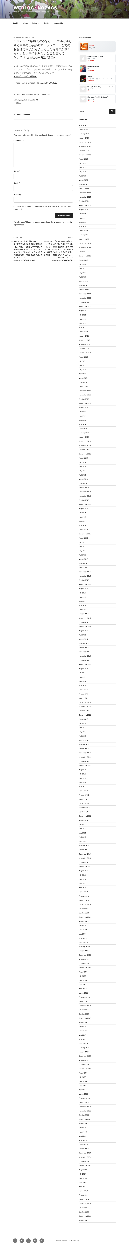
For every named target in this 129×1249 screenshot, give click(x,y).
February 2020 (84, 436)
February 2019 (84, 486)
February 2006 (84, 1101)
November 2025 (85, 149)
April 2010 (82, 890)
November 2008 (85, 962)
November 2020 (85, 398)
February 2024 (84, 238)
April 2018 (82, 528)
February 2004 (84, 1198)
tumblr (15, 23)
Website (17, 194)
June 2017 (82, 549)
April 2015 (82, 638)
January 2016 (84, 617)
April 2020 (82, 427)
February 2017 (84, 566)
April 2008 (83, 991)
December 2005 (85, 1109)
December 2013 (85, 705)
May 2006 (82, 1088)
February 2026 (84, 137)
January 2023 (84, 292)
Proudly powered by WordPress (67, 1243)
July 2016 (82, 596)
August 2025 (83, 162)
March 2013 (83, 743)
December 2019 (85, 444)
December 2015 (85, 621)
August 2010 (83, 873)
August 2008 (83, 975)
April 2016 (82, 608)
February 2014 (84, 697)
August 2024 (83, 212)
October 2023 (84, 254)
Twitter (26, 114)
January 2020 (84, 440)
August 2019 (83, 461)
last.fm (46, 23)
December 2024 (85, 195)
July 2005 (82, 1130)
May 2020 (82, 423)
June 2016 (82, 600)
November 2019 (85, 448)
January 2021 (83, 389)
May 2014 (82, 684)
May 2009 (82, 937)
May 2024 (82, 225)
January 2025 (84, 191)
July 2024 (82, 216)
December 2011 (84, 806)
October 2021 (84, 351)
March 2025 (83, 183)
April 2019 (82, 478)
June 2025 (82, 170)
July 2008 (82, 979)
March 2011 (83, 844)
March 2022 (83, 334)
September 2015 (85, 629)
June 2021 (82, 368)
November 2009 (85, 911)
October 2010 (84, 865)
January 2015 (84, 650)
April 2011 (82, 840)
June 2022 (82, 322)
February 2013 (84, 747)
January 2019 (84, 490)
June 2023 (82, 271)
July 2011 (82, 827)
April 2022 (82, 330)
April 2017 (82, 558)
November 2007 (85, 1012)
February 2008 (84, 1000)
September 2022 (85, 309)
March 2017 (83, 562)
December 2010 (85, 857)
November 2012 (85, 760)
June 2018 (82, 520)
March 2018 (83, 532)
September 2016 (85, 587)
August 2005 (83, 1126)
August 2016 (83, 591)
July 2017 (82, 545)
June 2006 (83, 1084)
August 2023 (83, 263)
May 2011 (82, 836)
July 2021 (82, 364)
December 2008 (85, 958)
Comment (19, 140)
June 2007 (83, 1034)
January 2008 (84, 1004)
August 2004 (83, 1173)
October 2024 (84, 204)
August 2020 (83, 410)
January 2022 (84, 339)
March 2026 (83, 132)
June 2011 (82, 831)
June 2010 (82, 882)
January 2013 (84, 751)
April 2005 (83, 1143)
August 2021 (83, 360)
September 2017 (85, 537)
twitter (25, 23)
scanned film (58, 23)
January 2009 (84, 954)
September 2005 (85, 1122)
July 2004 (82, 1177)
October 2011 (84, 815)
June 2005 (83, 1135)
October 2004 (84, 1164)
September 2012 (85, 768)
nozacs (92, 45)
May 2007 (82, 1038)
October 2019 (84, 452)
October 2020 (84, 402)
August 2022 (83, 313)
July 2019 (82, 465)
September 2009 (85, 920)
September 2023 (85, 259)
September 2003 (85, 1219)
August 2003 (83, 1223)
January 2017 (83, 570)
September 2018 (85, 507)
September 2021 (85, 355)
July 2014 (82, 676)
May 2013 (82, 735)
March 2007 (83, 1046)
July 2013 (82, 726)
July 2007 (82, 1029)
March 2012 (83, 794)
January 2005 (84, 1151)
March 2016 (83, 612)
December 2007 (85, 1008)
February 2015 (84, 646)
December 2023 (85, 246)
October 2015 (84, 625)
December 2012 (85, 756)
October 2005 (84, 1118)
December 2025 (85, 145)
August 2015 (83, 633)
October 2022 (84, 305)
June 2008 (83, 983)
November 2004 (85, 1160)
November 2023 (85, 250)
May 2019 (82, 473)
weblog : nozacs (35, 7)
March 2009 (83, 945)
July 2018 (82, 516)
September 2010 (85, 869)
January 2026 (84, 141)
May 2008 (82, 987)
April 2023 (82, 280)
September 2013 (85, 718)
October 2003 (84, 1215)
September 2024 (85, 208)
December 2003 (85, 1206)
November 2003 (85, 1210)
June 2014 (82, 680)
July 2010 (82, 878)
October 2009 (84, 916)
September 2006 (85, 1072)
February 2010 (84, 899)
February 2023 (84, 288)
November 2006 (85, 1063)
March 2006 (83, 1097)
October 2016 (84, 583)
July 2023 (82, 267)
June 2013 (82, 730)
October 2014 (84, 663)
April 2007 (82, 1042)
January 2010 (84, 903)
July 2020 (82, 415)
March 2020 (83, 431)
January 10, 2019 (49, 82)
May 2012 (82, 785)
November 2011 (85, 810)
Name (17, 171)
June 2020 (83, 419)
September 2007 (85, 1021)
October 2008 (84, 966)
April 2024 (82, 229)
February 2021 (84, 385)
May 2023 (82, 276)
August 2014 (83, 671)
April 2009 (83, 941)
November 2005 (85, 1114)
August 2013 (83, 722)
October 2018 (84, 503)
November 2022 (85, 301)
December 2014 (85, 655)
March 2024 (83, 233)
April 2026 (82, 128)
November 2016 (85, 579)
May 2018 (82, 524)
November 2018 (85, 499)
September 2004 (85, 1168)
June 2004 (83, 1181)
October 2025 (84, 153)
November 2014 (85, 659)
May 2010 (82, 886)
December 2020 (85, 393)
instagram (36, 23)
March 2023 (83, 284)
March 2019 (83, 482)
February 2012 (84, 798)
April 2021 (82, 377)
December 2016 (85, 575)
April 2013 (82, 739)
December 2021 (85, 343)
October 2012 (84, 764)
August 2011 (83, 823)
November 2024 (85, 200)
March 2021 (83, 381)
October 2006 (84, 1067)
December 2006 (85, 1059)
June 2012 (82, 781)
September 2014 (85, 667)
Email (17, 183)
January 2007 (84, 1055)
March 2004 (83, 1194)
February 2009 (84, 949)
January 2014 (84, 701)
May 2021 (82, 372)
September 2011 (85, 819)
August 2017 (83, 541)
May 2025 (82, 174)
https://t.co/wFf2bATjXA (25, 76)
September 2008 (85, 970)
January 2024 (84, 242)
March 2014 (83, 692)
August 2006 (83, 1076)
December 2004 (85, 1156)
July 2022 (82, 318)
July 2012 (82, 777)
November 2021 (85, 347)
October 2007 (84, 1017)
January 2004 (84, 1202)
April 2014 (82, 688)
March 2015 (83, 642)
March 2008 (83, 996)
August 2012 (83, 772)
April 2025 (82, 179)
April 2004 (83, 1189)
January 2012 (83, 802)
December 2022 (85, 297)
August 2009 (83, 924)
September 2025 (85, 158)
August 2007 (83, 1025)
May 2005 (82, 1139)
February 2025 (84, 187)
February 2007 (84, 1050)
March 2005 (83, 1147)
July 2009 (82, 928)
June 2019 (82, 469)
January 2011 (83, 852)
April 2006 (83, 1093)
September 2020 (85, 406)
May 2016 (82, 604)
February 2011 (84, 848)
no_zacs (30, 37)
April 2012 (82, 789)
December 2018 (85, 494)
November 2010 (85, 861)
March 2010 (83, 895)
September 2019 (85, 457)
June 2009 (83, 933)
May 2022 (82, 326)
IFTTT (18, 102)
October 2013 (84, 713)
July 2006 (82, 1080)
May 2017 (82, 553)
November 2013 (85, 709)
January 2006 (84, 1105)
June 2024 (82, 221)
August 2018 (83, 511)
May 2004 (82, 1185)
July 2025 (82, 166)
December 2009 (85, 907)
